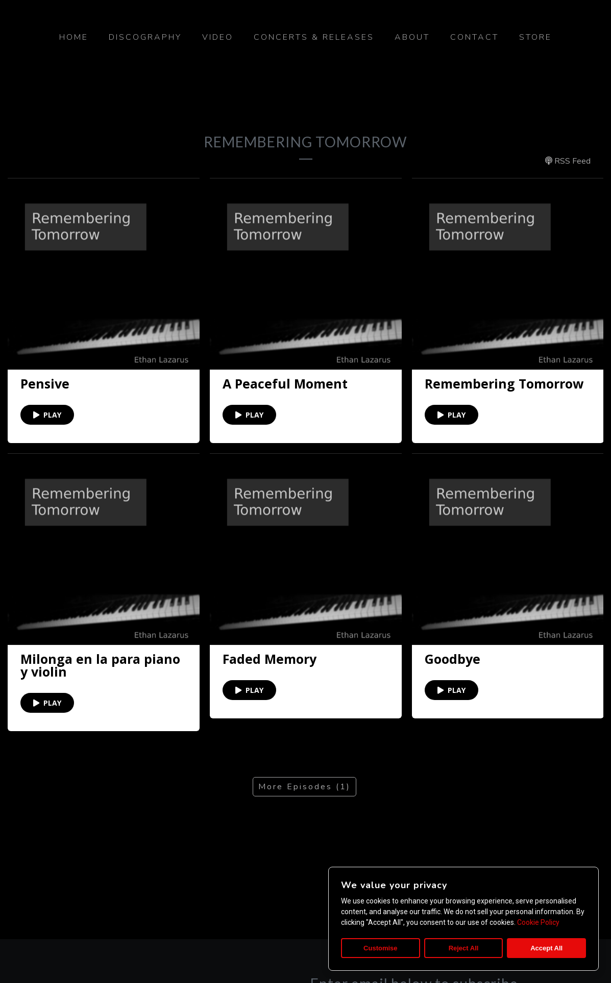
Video (217, 37)
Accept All (546, 948)
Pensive (44, 383)
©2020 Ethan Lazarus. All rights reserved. (306, 948)
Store (535, 37)
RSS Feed (568, 161)
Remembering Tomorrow (504, 383)
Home (73, 37)
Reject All (464, 948)
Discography (145, 37)
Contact (474, 37)
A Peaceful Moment (285, 383)
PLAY (47, 415)
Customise (380, 948)
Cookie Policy (538, 922)
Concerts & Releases (314, 37)
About (412, 37)
